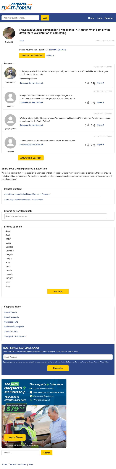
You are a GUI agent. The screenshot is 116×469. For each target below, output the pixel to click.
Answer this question (32, 55)
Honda (9, 270)
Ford (8, 263)
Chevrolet (10, 251)
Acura (8, 231)
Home (91, 18)
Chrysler (9, 255)
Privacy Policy (104, 362)
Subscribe (58, 368)
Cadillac (9, 247)
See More (58, 291)
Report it (50, 56)
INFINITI (9, 278)
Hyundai (9, 274)
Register (109, 18)
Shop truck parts (11, 317)
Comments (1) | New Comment (31, 83)
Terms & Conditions (17, 464)
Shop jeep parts (11, 322)
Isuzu (8, 282)
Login (99, 18)
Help (31, 464)
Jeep (21, 40)
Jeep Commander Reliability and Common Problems (27, 194)
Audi (8, 235)
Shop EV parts (10, 312)
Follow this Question (57, 50)
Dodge (8, 259)
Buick (8, 243)
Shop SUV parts (11, 331)
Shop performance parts (15, 336)
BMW (8, 239)
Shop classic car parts (14, 327)
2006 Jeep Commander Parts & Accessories (23, 200)
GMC (8, 266)
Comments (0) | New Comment (31, 145)
